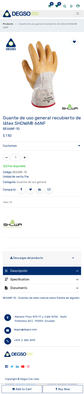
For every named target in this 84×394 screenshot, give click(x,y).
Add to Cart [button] (22, 389)
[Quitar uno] (6, 157)
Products (8, 24)
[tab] (42, 271)
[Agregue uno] (24, 157)
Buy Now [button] (63, 389)
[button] (74, 41)
